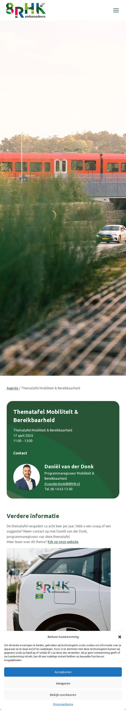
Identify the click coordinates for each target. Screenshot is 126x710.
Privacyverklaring (63, 704)
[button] (120, 637)
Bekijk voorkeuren (63, 695)
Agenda (12, 388)
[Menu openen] (116, 10)
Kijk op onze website (63, 542)
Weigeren (63, 683)
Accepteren (63, 672)
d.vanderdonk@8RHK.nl (62, 484)
